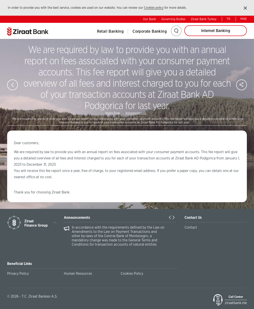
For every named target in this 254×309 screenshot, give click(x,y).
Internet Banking (215, 31)
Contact (191, 227)
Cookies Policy (132, 273)
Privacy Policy (18, 273)
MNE (243, 19)
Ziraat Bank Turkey (203, 19)
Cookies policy (154, 7)
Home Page (112, 113)
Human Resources (78, 273)
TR (228, 19)
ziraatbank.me (236, 303)
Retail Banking (110, 32)
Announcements (135, 113)
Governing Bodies (173, 19)
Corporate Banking (149, 32)
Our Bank (149, 19)
